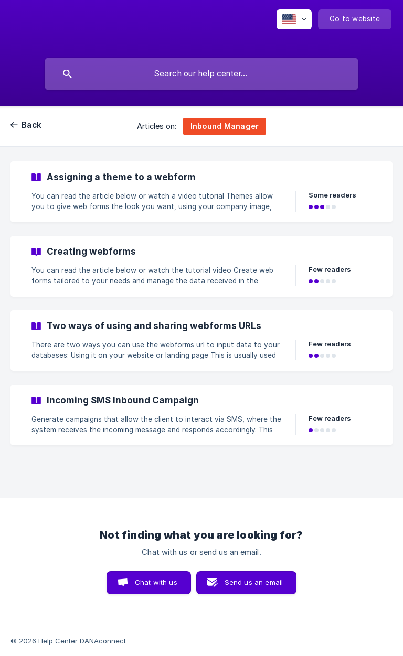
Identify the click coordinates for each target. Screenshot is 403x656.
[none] (294, 19)
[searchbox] (201, 74)
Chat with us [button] (156, 582)
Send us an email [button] (254, 582)
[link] (201, 191)
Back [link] (31, 125)
